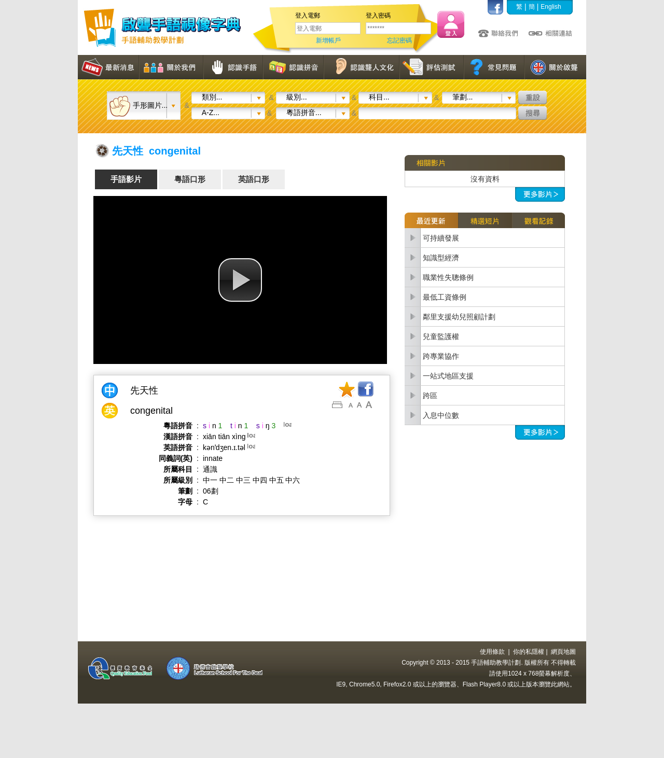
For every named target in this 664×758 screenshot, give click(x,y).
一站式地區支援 (448, 376)
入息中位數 (441, 415)
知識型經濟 (441, 258)
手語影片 (126, 179)
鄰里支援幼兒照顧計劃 (459, 317)
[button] (240, 280)
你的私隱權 (528, 651)
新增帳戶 (328, 40)
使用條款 (492, 651)
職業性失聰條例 (448, 277)
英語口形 (253, 179)
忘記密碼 (399, 40)
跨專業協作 (441, 356)
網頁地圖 (563, 651)
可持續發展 (441, 238)
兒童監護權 (441, 336)
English (551, 6)
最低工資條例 (444, 297)
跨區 (430, 395)
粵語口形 (189, 179)
